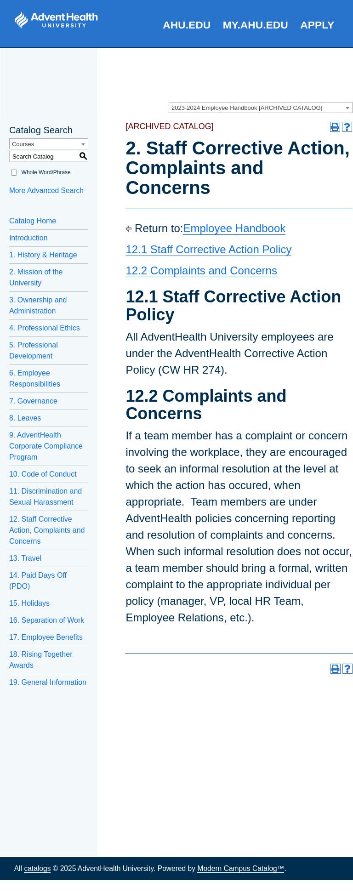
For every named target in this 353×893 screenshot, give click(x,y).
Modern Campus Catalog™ (240, 868)
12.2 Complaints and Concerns (201, 270)
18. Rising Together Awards (41, 659)
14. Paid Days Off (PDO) (38, 580)
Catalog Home (32, 221)
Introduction (28, 238)
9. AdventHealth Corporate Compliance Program (46, 446)
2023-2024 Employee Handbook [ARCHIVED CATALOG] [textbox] (246, 107)
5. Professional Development (33, 350)
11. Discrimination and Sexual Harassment (45, 496)
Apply (317, 25)
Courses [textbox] (23, 144)
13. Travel (25, 558)
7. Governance (33, 401)
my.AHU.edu (255, 25)
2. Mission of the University (36, 277)
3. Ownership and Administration (38, 305)
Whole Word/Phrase (46, 172)
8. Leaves (25, 418)
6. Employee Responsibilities (34, 378)
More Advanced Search (46, 190)
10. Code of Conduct (43, 474)
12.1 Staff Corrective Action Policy (208, 249)
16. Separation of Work (46, 620)
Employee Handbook (234, 228)
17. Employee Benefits (46, 637)
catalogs (37, 868)
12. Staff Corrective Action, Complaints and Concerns (47, 530)
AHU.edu (187, 25)
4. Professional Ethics (44, 328)
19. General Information (47, 682)
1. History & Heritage (43, 255)
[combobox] (261, 107)
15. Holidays (29, 603)
